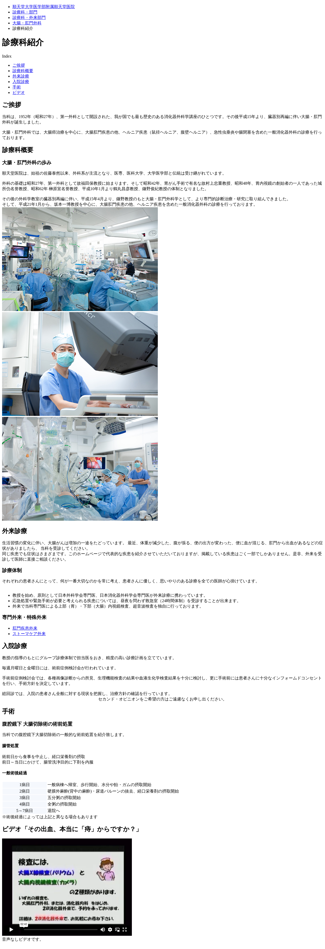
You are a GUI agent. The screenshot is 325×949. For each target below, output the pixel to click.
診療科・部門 (24, 12)
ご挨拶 (18, 65)
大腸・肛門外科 (27, 23)
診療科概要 (22, 70)
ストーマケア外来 (29, 633)
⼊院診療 (20, 81)
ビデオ (18, 92)
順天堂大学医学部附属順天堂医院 (43, 6)
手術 (16, 87)
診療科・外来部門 (29, 17)
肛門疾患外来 (24, 628)
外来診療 (20, 76)
